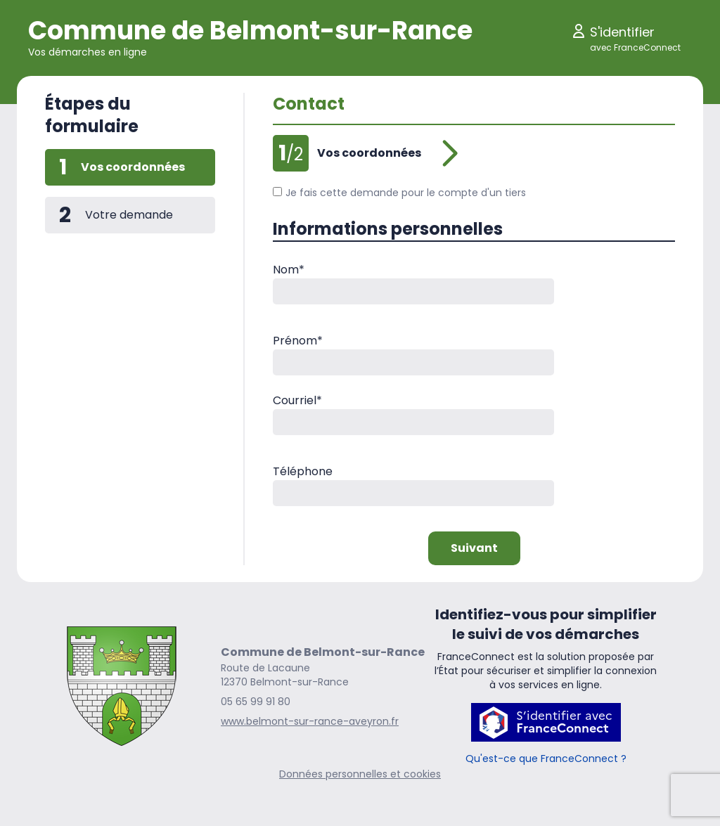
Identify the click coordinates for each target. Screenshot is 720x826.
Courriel (297, 400)
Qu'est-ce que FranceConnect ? (545, 758)
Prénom (298, 341)
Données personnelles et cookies (360, 774)
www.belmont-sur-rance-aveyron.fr (310, 721)
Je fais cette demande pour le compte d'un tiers (399, 193)
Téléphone (303, 471)
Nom (288, 270)
